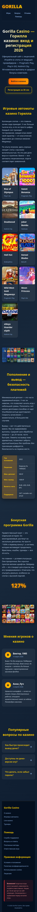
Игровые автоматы (11, 817)
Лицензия (8, 873)
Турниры (7, 824)
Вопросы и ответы (11, 841)
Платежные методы (11, 845)
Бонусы (17, 13)
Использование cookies (13, 870)
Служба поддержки (11, 838)
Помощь (18, 17)
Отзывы (27, 13)
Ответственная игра (11, 849)
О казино (7, 813)
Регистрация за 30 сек (18, 90)
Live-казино (8, 820)
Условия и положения (12, 862)
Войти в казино (18, 81)
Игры (8, 13)
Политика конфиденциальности (16, 866)
